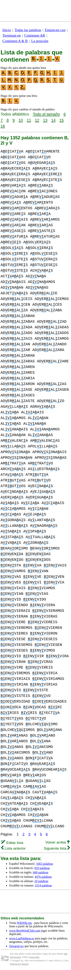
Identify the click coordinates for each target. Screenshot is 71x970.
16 (3, 126)
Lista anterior (13, 848)
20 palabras (41, 881)
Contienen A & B (15, 41)
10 (21, 120)
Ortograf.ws (16, 946)
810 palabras (42, 868)
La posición (39, 41)
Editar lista (12, 843)
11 (29, 120)
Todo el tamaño (46, 114)
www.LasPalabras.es (21, 938)
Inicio (6, 30)
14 (53, 120)
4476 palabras (43, 876)
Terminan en (11, 35)
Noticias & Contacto (19, 964)
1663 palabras (44, 863)
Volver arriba (57, 842)
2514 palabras (43, 885)
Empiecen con (55, 30)
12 (37, 120)
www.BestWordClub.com (24, 930)
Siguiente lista (57, 848)
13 (45, 120)
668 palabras (40, 872)
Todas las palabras (28, 30)
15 (61, 120)
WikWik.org (24, 922)
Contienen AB (34, 35)
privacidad (34, 957)
